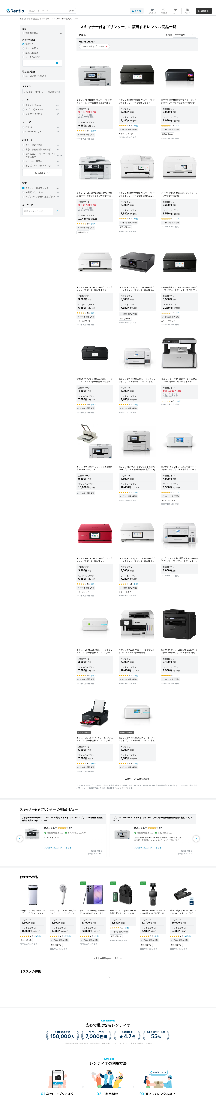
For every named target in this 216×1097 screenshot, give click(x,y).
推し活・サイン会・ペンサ (38, 165)
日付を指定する (33, 57)
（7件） (93, 224)
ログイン (137, 11)
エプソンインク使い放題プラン (40, 196)
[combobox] (52, 11)
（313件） (67, 936)
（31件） (94, 131)
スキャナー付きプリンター (38, 188)
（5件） (135, 219)
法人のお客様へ (204, 11)
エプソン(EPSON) (34, 109)
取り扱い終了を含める (36, 76)
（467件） (187, 936)
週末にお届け (32, 52)
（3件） (178, 676)
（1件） (178, 219)
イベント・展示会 (34, 161)
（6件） (135, 126)
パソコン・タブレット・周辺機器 (40, 92)
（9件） (178, 313)
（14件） (178, 401)
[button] (108, 958)
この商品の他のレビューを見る (58, 848)
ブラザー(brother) (34, 114)
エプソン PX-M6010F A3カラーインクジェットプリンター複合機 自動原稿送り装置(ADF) (151, 818)
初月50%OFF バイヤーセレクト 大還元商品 (41, 155)
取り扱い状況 (28, 71)
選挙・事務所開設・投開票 (38, 149)
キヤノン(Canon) (34, 105)
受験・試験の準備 (34, 145)
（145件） (37, 936)
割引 (24, 28)
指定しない (31, 44)
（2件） (135, 492)
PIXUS (29, 127)
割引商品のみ (32, 33)
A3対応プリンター (34, 192)
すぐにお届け (32, 48)
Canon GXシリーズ (35, 131)
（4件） (93, 405)
